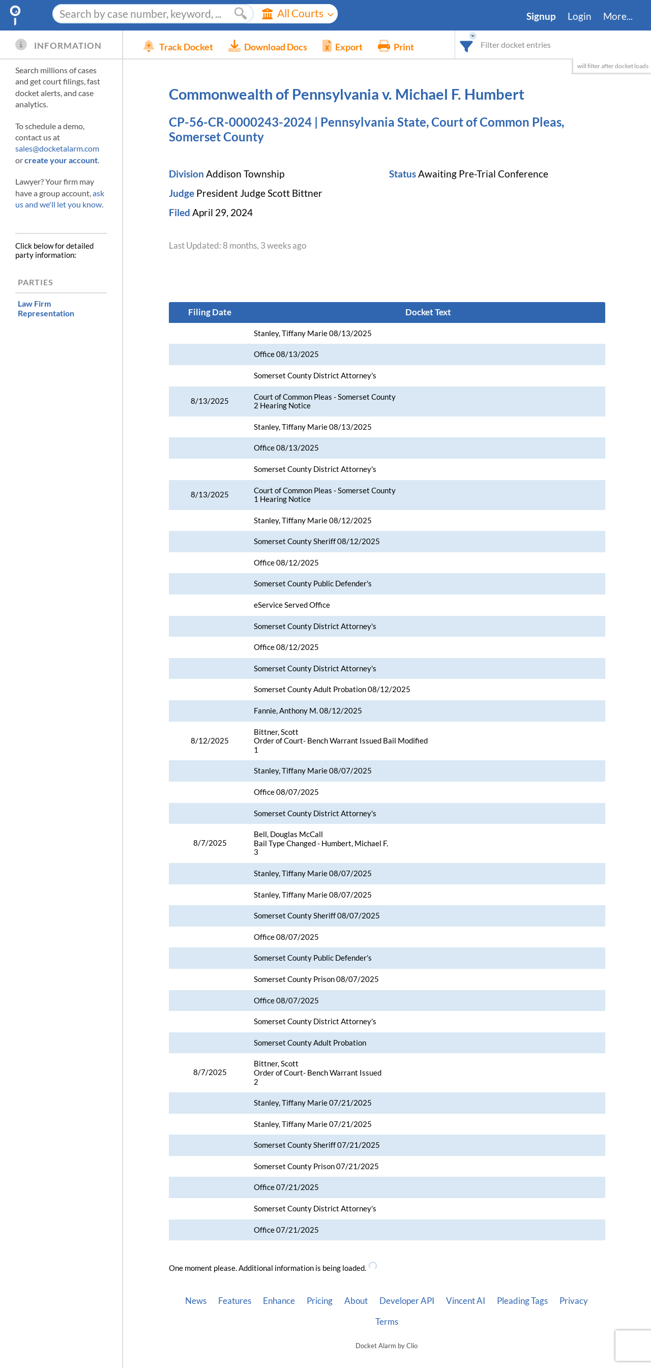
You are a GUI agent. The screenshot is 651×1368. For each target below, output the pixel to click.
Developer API (406, 1301)
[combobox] (467, 44)
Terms (386, 1322)
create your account (61, 160)
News (195, 1301)
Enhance (279, 1301)
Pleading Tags (522, 1301)
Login (579, 16)
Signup (541, 16)
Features (234, 1301)
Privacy (573, 1301)
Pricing (320, 1301)
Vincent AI (465, 1301)
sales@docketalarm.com (57, 148)
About (356, 1301)
